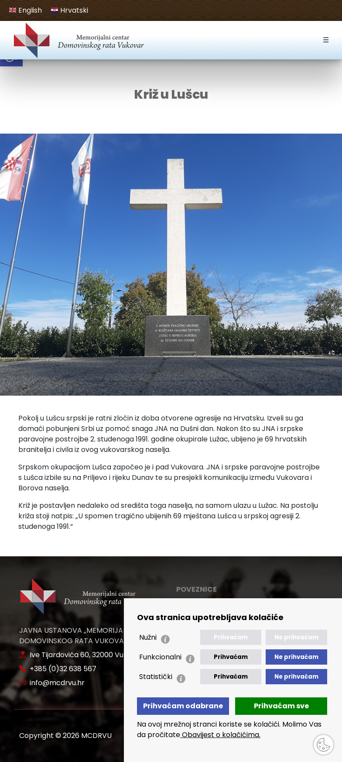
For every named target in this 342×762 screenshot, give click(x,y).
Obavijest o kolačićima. (220, 735)
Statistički (155, 677)
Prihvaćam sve (281, 706)
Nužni (148, 637)
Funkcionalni (160, 657)
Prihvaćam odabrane (183, 706)
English (25, 10)
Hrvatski (69, 10)
